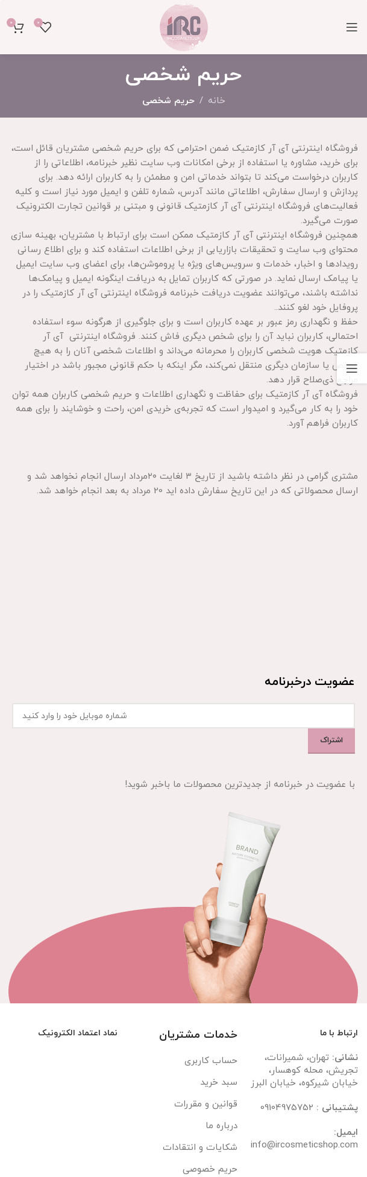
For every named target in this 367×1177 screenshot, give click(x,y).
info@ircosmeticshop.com (304, 1145)
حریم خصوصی (210, 1169)
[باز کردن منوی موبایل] (352, 27)
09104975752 (286, 1108)
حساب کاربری (210, 1061)
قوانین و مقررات (205, 1104)
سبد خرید (218, 1082)
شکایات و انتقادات (200, 1147)
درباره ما (221, 1126)
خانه (216, 101)
